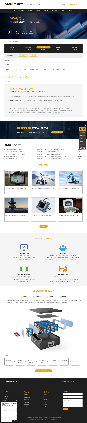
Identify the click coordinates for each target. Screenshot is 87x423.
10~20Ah (38, 60)
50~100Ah (52, 60)
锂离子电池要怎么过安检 (11, 156)
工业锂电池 (56, 108)
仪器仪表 (38, 69)
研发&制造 (54, 10)
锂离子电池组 (36, 110)
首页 (5, 10)
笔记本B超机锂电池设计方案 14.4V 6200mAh (69, 215)
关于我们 (63, 10)
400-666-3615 (82, 144)
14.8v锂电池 (23, 110)
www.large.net (54, 419)
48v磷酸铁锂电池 (56, 112)
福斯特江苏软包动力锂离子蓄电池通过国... (56, 156)
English (79, 4)
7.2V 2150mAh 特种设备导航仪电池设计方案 (15, 188)
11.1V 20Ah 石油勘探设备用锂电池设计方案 (69, 188)
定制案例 (38, 10)
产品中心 (26, 392)
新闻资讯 (46, 10)
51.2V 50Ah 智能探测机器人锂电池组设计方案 (43, 188)
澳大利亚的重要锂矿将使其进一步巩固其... (16, 154)
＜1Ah (17, 60)
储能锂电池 (74, 47)
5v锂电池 (15, 108)
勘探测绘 (45, 69)
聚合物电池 (59, 47)
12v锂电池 (26, 108)
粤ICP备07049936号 (59, 417)
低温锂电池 (28, 49)
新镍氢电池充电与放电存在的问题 (14, 149)
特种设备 (18, 69)
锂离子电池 (12, 47)
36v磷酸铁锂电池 (41, 112)
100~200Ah (58, 60)
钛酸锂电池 (59, 49)
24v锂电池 (38, 108)
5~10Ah (31, 60)
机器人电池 (19, 112)
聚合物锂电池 (63, 110)
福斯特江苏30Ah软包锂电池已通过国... (55, 149)
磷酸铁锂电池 (28, 47)
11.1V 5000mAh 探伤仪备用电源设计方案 (41, 215)
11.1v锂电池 (10, 110)
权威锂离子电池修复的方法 (52, 151)
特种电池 (30, 10)
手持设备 (52, 69)
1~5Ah (24, 60)
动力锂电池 (21, 10)
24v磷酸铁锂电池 (26, 112)
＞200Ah (65, 60)
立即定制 (43, 370)
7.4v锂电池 (63, 112)
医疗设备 (32, 69)
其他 (64, 69)
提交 (65, 409)
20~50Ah (45, 60)
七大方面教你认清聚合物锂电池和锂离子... (56, 158)
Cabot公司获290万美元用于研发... (54, 154)
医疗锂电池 (34, 112)
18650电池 (17, 110)
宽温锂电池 (43, 49)
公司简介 (6, 394)
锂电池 (9, 108)
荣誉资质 (6, 396)
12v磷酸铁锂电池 (11, 112)
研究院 (5, 398)
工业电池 (12, 10)
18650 (17, 64)
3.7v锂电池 (49, 112)
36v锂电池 (50, 108)
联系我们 (71, 10)
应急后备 (58, 69)
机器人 (24, 69)
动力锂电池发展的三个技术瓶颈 (13, 158)
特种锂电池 (32, 108)
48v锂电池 (62, 108)
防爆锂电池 (74, 49)
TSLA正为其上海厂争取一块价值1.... (14, 151)
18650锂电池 (15, 41)
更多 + (43, 226)
